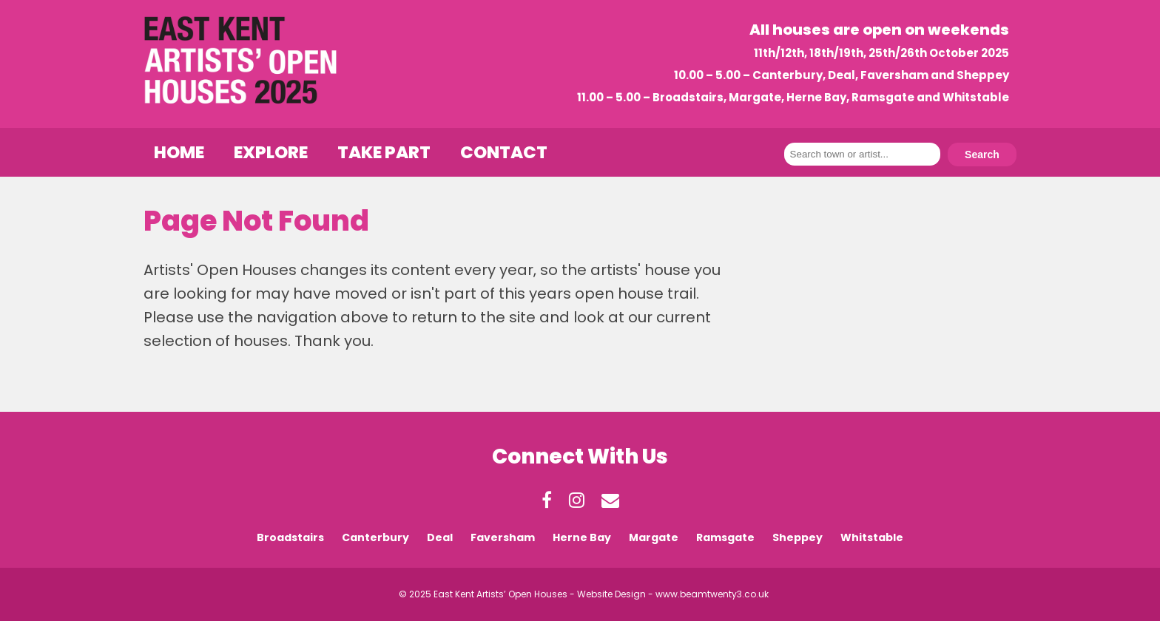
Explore (271, 152)
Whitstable (871, 537)
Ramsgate (725, 537)
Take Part (384, 152)
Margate (653, 537)
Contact (503, 152)
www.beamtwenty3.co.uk (712, 594)
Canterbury (375, 537)
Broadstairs (290, 537)
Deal (440, 537)
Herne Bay (582, 537)
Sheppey (797, 537)
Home (179, 152)
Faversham (503, 537)
